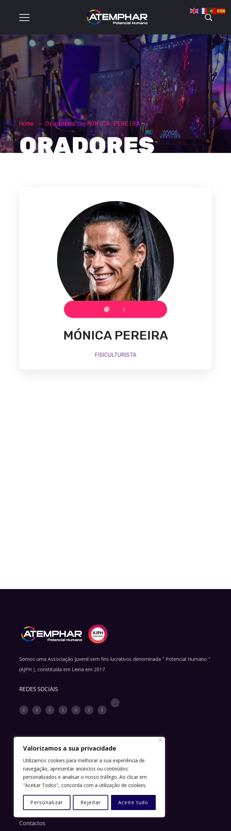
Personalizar (46, 802)
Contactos (32, 823)
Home (26, 123)
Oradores (61, 123)
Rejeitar (90, 802)
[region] (89, 777)
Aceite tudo (133, 802)
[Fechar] (160, 740)
